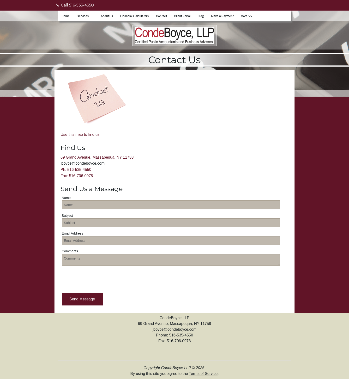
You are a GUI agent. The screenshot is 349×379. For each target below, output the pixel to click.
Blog (201, 16)
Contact (161, 16)
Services (83, 16)
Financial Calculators (134, 16)
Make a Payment (222, 16)
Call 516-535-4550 (75, 5)
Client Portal (182, 16)
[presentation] (98, 279)
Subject (67, 215)
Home (66, 16)
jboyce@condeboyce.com (82, 163)
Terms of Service (203, 374)
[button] (82, 299)
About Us (107, 16)
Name (66, 198)
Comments (70, 251)
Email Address (72, 233)
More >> (246, 16)
